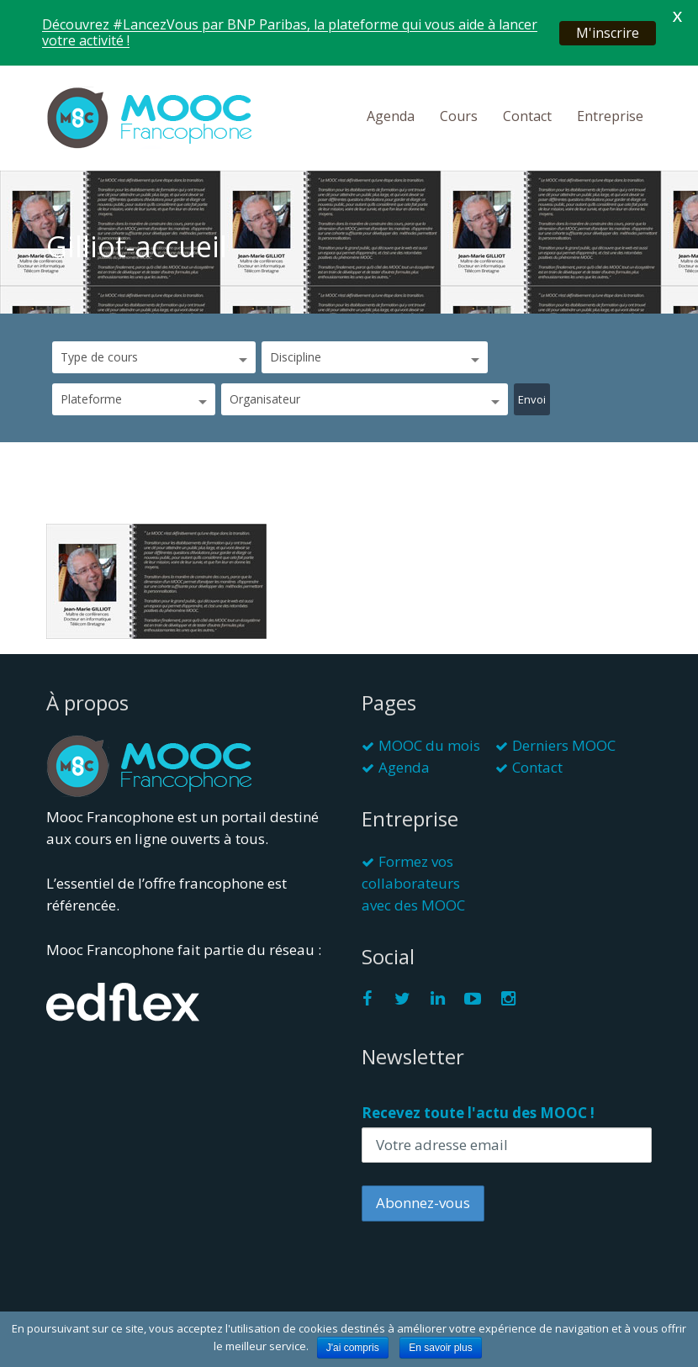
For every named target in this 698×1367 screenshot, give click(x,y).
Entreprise (610, 116)
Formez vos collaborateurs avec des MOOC (413, 883)
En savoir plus (440, 1348)
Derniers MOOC (564, 745)
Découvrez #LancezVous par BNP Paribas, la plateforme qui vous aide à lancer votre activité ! (289, 32)
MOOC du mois (429, 745)
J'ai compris (352, 1348)
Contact (527, 116)
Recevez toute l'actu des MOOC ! (478, 1112)
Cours (459, 116)
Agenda (391, 116)
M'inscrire (607, 33)
